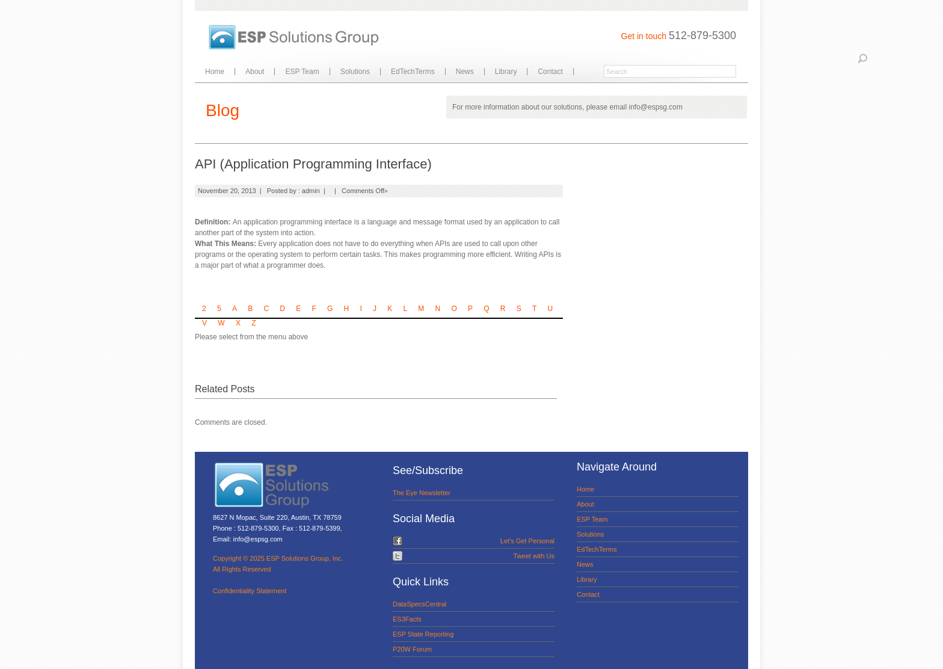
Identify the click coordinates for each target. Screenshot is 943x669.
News (465, 71)
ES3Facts (407, 619)
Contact (550, 71)
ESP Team (302, 71)
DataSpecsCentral (419, 604)
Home (214, 71)
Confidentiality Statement (249, 590)
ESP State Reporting (423, 634)
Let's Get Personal (527, 540)
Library (506, 71)
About (254, 71)
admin (311, 190)
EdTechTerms (413, 71)
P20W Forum (412, 649)
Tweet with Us (534, 556)
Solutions (355, 71)
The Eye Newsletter (421, 492)
